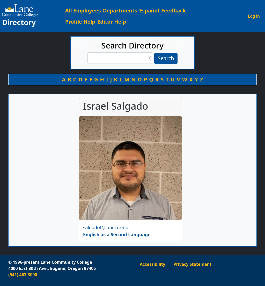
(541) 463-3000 (22, 274)
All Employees (83, 10)
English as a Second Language (117, 234)
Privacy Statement (192, 264)
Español (149, 10)
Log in (254, 16)
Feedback (173, 10)
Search (166, 58)
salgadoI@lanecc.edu (105, 227)
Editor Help (111, 21)
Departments (120, 10)
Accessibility (152, 264)
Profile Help (80, 21)
